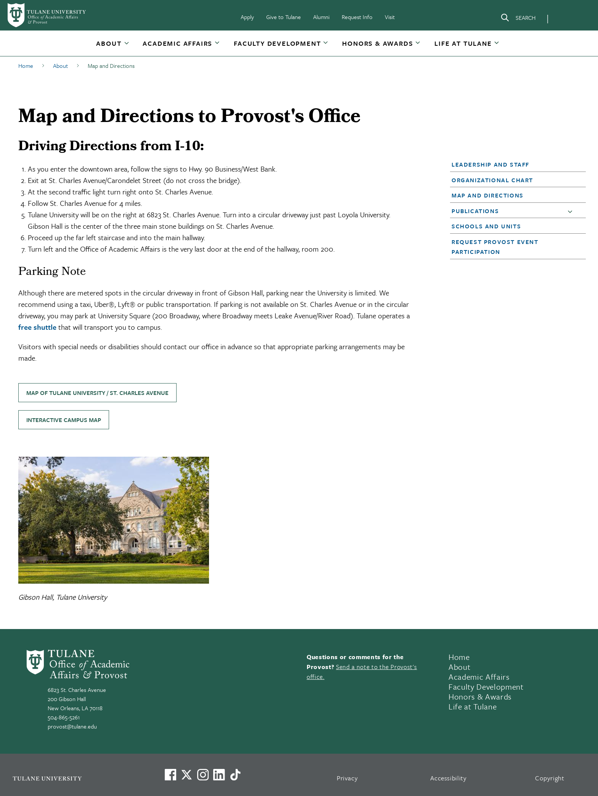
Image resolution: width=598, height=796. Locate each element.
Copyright (549, 778)
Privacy (347, 778)
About (108, 43)
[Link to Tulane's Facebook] (203, 774)
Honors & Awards (377, 43)
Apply (247, 17)
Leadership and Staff (490, 164)
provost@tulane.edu (72, 726)
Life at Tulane (463, 43)
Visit (390, 17)
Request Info (357, 17)
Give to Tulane (283, 17)
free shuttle (37, 327)
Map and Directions (488, 195)
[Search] (517, 19)
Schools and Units (486, 226)
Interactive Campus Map (63, 420)
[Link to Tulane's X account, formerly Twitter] (186, 774)
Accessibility (448, 778)
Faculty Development (277, 43)
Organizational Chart (492, 180)
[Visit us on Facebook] (170, 774)
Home (459, 657)
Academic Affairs (177, 43)
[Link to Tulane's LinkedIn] (219, 774)
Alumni (321, 17)
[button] (109, 43)
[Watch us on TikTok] (235, 774)
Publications (475, 211)
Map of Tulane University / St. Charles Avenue (97, 392)
